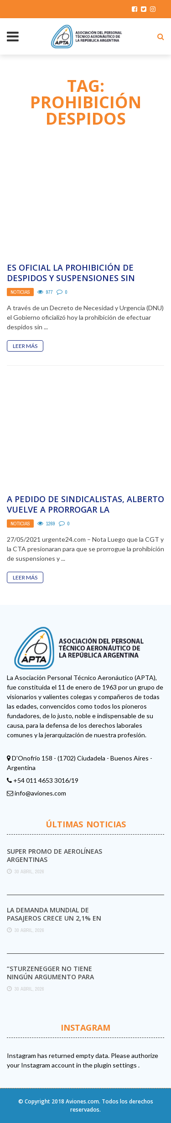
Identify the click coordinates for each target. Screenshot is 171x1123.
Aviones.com (82, 1101)
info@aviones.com (40, 793)
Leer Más (25, 345)
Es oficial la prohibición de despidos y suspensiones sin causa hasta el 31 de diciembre (77, 278)
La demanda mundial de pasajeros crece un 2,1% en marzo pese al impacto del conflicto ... (54, 922)
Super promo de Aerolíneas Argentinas (54, 855)
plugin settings (116, 1065)
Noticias (20, 292)
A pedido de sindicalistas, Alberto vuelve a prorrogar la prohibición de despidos (85, 510)
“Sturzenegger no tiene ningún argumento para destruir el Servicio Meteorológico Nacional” (53, 981)
